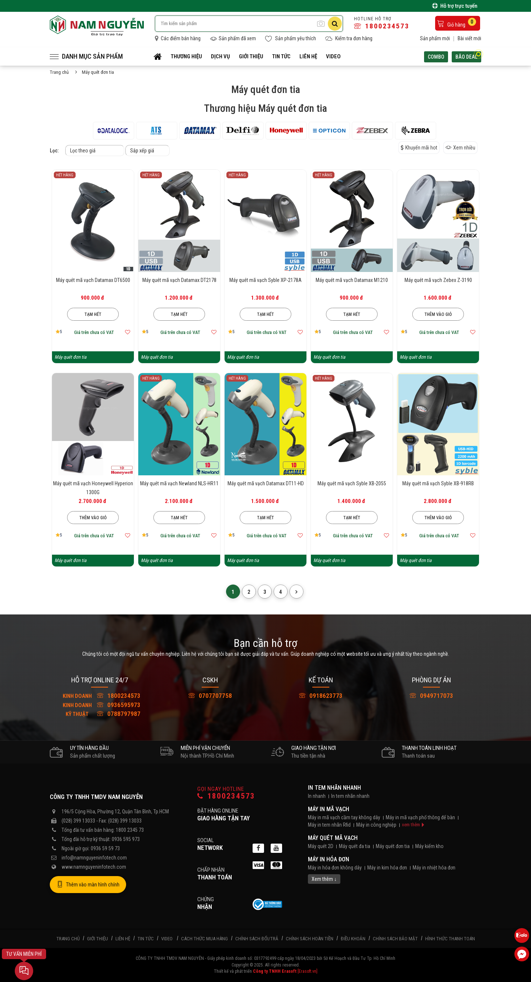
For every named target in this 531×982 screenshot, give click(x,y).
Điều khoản (353, 938)
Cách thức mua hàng (204, 938)
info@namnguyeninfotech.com (94, 858)
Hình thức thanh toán (450, 938)
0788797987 (99, 713)
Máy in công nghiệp (376, 825)
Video (333, 56)
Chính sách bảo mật (395, 938)
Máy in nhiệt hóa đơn (434, 868)
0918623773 (321, 695)
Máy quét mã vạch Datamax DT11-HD (266, 483)
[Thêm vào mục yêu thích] (127, 332)
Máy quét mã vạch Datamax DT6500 (93, 280)
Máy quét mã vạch (333, 837)
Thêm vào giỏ (438, 314)
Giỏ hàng (456, 23)
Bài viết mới (469, 38)
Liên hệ (308, 56)
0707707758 (210, 695)
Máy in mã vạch (328, 809)
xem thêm (411, 824)
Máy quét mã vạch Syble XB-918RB (438, 483)
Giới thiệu (251, 56)
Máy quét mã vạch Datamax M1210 (352, 280)
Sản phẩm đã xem (233, 38)
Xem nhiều (460, 147)
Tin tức (281, 56)
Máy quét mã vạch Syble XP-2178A (265, 280)
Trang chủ (59, 72)
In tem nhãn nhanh (334, 787)
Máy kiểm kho (429, 846)
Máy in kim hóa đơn (387, 868)
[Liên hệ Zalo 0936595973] (521, 935)
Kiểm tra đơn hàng (348, 38)
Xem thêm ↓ (324, 879)
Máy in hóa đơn (328, 859)
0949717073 (431, 695)
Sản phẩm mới (435, 38)
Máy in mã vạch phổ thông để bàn (420, 817)
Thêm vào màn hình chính (87, 884)
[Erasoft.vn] (307, 971)
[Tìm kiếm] (335, 24)
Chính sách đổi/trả (256, 938)
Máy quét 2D (320, 846)
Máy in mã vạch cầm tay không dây (344, 817)
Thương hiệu (186, 56)
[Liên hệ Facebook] (521, 953)
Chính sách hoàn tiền (309, 938)
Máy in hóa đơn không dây (335, 868)
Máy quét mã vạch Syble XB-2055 (351, 483)
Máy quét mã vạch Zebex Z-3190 (438, 280)
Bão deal (468, 56)
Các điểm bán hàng (178, 38)
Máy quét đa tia (354, 846)
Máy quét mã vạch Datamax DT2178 (179, 280)
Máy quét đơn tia (393, 846)
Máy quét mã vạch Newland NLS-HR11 (179, 483)
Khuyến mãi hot (418, 147)
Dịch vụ (220, 56)
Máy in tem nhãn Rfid (329, 825)
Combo (436, 57)
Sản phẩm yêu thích (290, 38)
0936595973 (99, 704)
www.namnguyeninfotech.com (94, 867)
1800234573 (381, 26)
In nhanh (317, 796)
